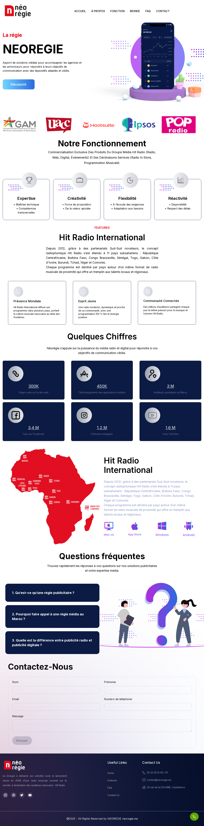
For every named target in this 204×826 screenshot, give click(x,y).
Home (110, 773)
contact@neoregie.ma (156, 780)
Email (15, 699)
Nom (15, 682)
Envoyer (22, 740)
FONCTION (117, 11)
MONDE (135, 11)
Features (112, 780)
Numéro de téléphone (118, 699)
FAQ (148, 11)
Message (17, 716)
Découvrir (19, 84)
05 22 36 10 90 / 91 (155, 772)
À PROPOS (98, 11)
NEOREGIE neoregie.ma (122, 818)
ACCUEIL (80, 11)
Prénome (110, 682)
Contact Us (113, 795)
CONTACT (163, 11)
